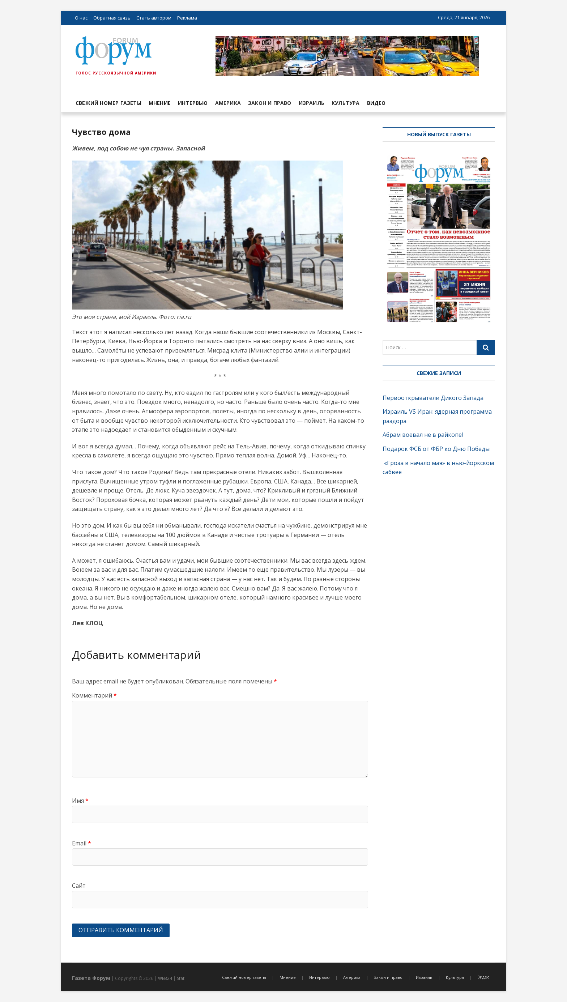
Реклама (187, 17)
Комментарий (94, 695)
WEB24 (165, 978)
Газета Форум (91, 978)
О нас (81, 17)
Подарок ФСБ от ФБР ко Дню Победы (436, 449)
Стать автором (153, 17)
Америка (228, 102)
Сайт (79, 886)
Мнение (160, 102)
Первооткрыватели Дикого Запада (433, 398)
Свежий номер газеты (108, 102)
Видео (376, 102)
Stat (180, 978)
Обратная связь (112, 17)
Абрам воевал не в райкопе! (423, 435)
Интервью (193, 102)
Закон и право (269, 102)
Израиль (311, 102)
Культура (346, 102)
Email (81, 843)
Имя (80, 801)
